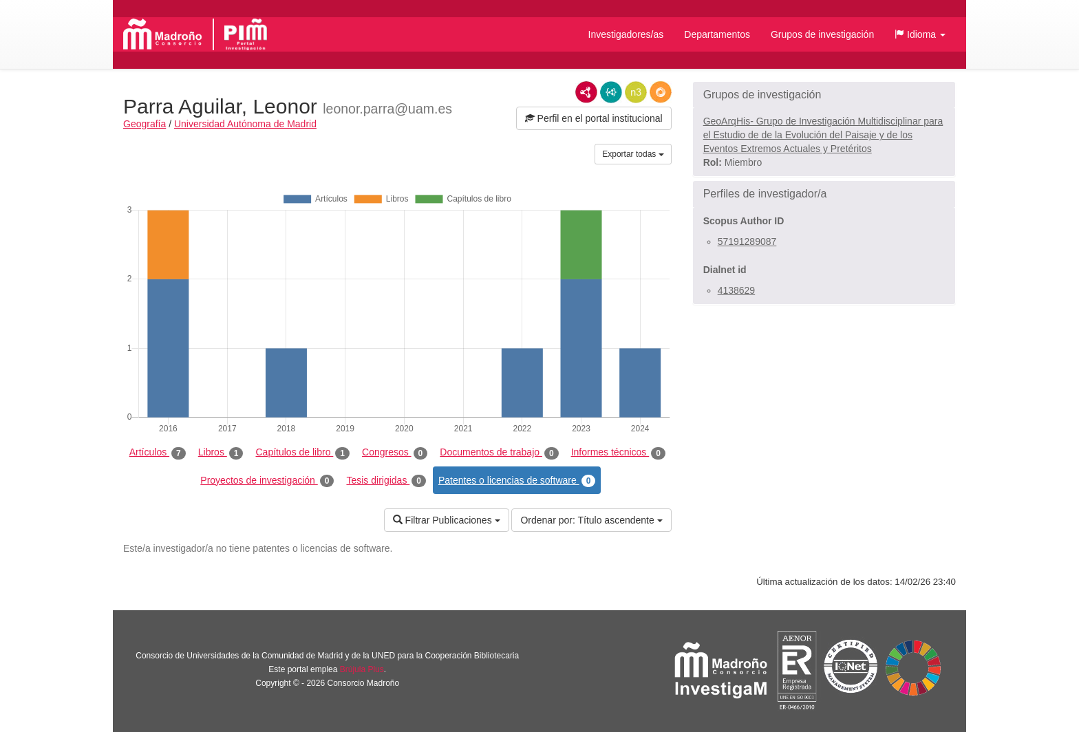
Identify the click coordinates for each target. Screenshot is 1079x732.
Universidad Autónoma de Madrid (245, 123)
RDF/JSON (661, 92)
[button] (920, 34)
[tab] (824, 95)
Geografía (144, 123)
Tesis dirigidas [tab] (386, 481)
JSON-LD (611, 92)
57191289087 (747, 241)
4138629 (737, 290)
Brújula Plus (362, 669)
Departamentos (717, 34)
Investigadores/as (626, 34)
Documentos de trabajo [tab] (499, 452)
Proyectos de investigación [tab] (267, 481)
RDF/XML (586, 92)
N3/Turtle (636, 92)
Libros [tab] (221, 452)
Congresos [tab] (394, 452)
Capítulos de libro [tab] (302, 452)
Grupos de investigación (822, 34)
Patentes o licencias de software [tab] (516, 481)
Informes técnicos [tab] (618, 452)
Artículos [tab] (157, 452)
